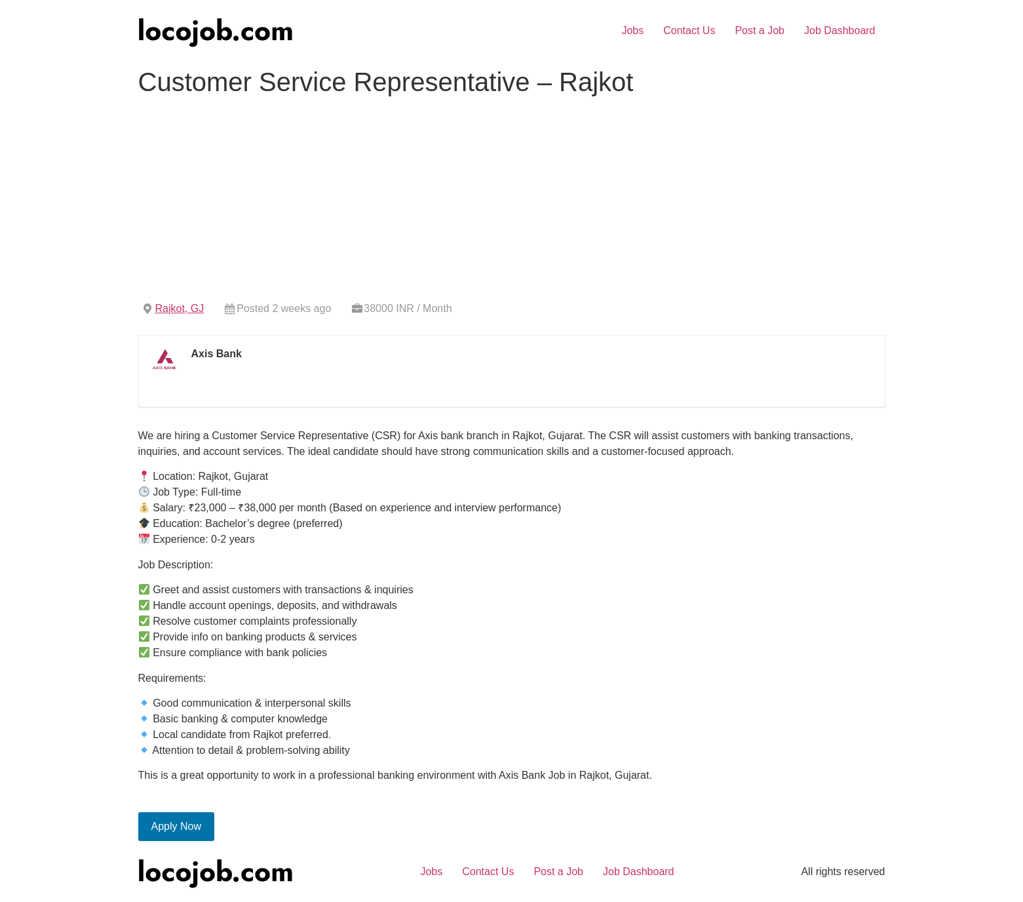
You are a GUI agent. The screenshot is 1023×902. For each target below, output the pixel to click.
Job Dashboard (840, 30)
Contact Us (689, 30)
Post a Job (759, 30)
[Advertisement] (511, 200)
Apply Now (176, 826)
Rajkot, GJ (179, 308)
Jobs (632, 30)
